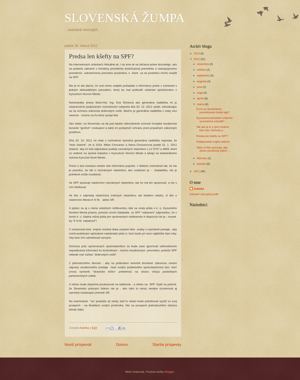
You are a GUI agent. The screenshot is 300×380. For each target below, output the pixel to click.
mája (200, 92)
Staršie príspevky (166, 345)
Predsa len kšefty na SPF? (212, 136)
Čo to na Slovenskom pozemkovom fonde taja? (212, 110)
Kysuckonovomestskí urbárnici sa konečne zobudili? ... (214, 119)
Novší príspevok (78, 345)
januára (202, 163)
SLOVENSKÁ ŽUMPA (125, 18)
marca (201, 104)
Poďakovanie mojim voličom (213, 141)
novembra (203, 64)
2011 (197, 171)
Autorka (199, 188)
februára (202, 158)
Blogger (169, 371)
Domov (122, 345)
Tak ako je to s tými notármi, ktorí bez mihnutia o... (213, 128)
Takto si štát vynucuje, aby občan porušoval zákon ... (213, 149)
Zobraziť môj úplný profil (204, 194)
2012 (197, 59)
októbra (202, 69)
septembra (203, 75)
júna (200, 86)
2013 (197, 53)
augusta (202, 81)
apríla (200, 98)
